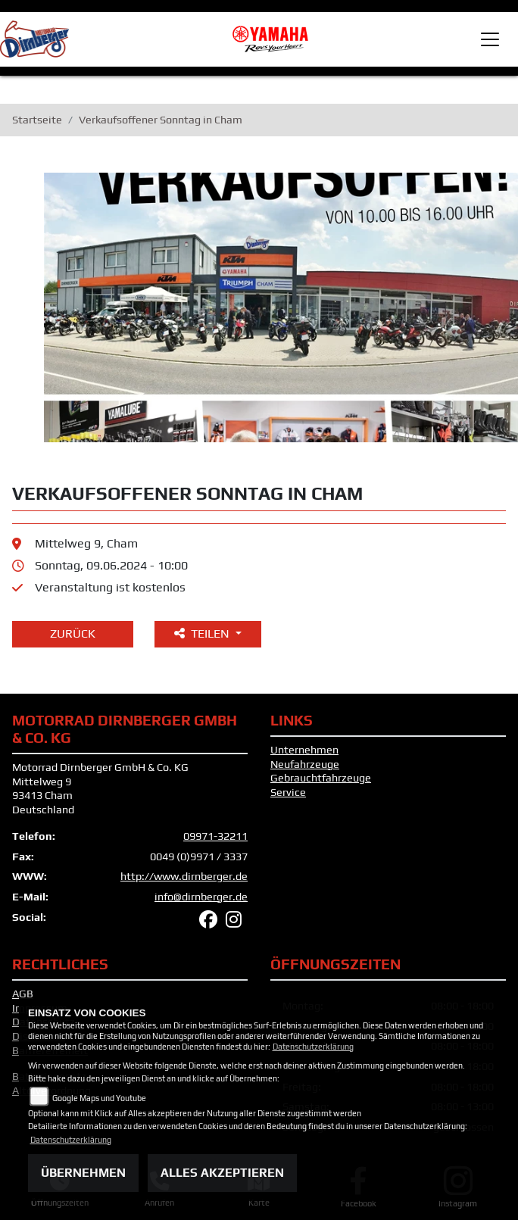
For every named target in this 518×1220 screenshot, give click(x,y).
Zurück (72, 633)
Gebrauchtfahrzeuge (320, 778)
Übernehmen (83, 1172)
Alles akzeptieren (222, 1172)
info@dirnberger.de (201, 897)
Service (288, 792)
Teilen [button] (203, 633)
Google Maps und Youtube (99, 1098)
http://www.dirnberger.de (184, 876)
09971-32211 (215, 836)
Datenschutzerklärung (313, 1046)
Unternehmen (304, 750)
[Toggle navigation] (490, 39)
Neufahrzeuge (304, 764)
